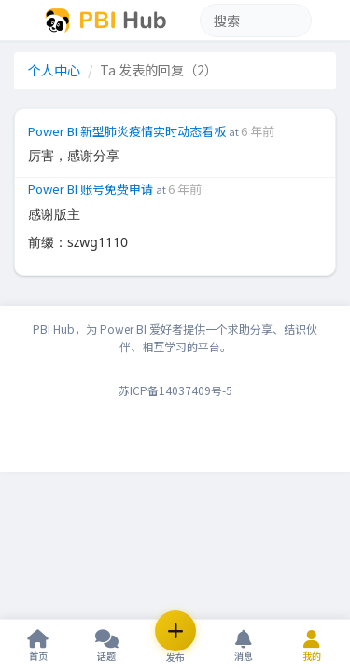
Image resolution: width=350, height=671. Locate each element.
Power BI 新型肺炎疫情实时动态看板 (128, 131)
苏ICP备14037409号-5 (175, 375)
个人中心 (54, 70)
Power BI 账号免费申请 (92, 181)
